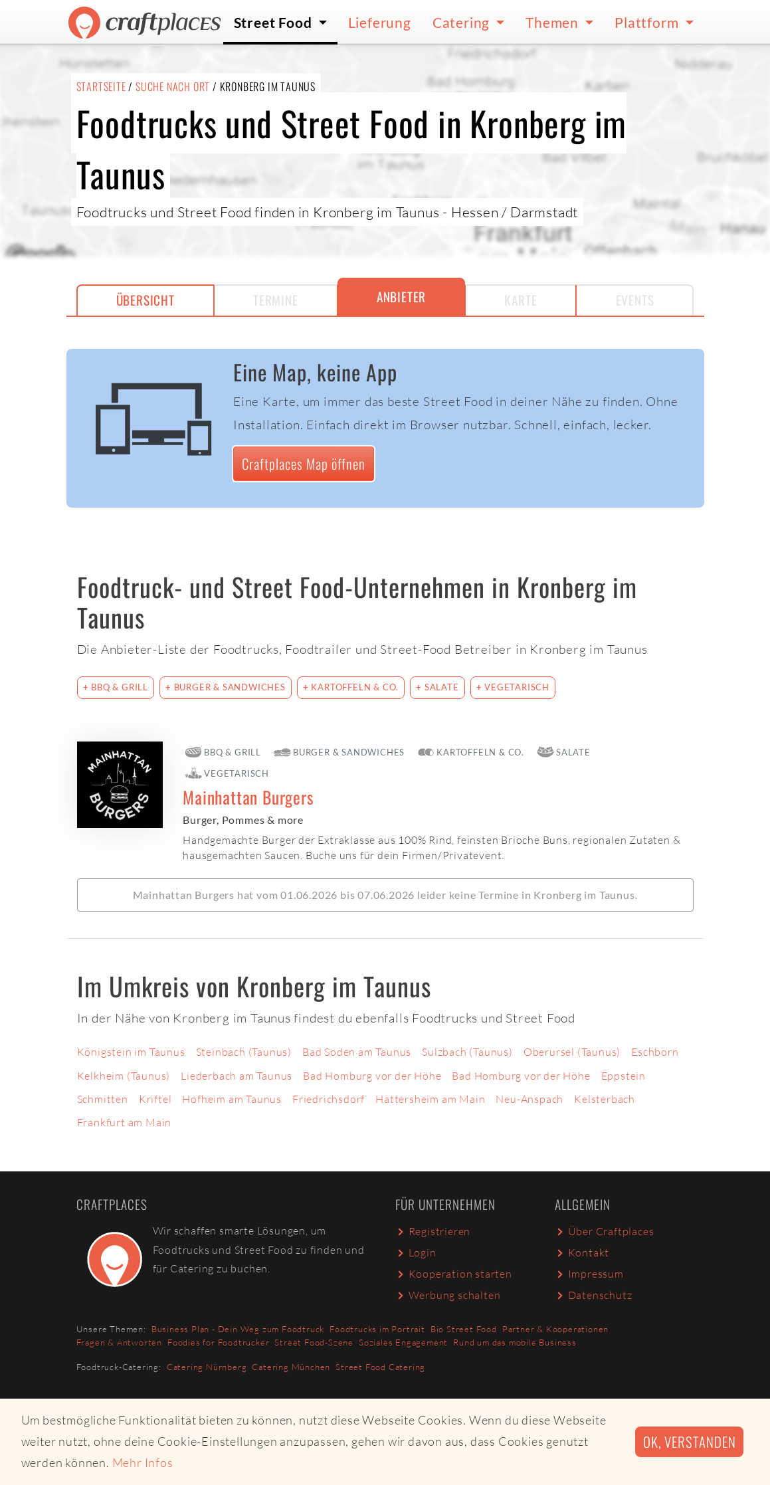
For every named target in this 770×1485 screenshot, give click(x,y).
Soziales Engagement (403, 1342)
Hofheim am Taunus (232, 1099)
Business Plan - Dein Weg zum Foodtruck (237, 1329)
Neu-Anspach (529, 1099)
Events (635, 300)
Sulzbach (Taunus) (467, 1051)
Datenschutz (593, 1295)
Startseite (101, 86)
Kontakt (582, 1252)
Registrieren (433, 1231)
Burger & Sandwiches (228, 687)
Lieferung (379, 22)
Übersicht (145, 300)
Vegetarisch (515, 687)
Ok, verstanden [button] (689, 1441)
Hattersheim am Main (430, 1099)
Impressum (589, 1273)
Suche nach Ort (173, 86)
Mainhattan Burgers (248, 797)
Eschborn (654, 1051)
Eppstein (623, 1075)
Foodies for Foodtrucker (218, 1342)
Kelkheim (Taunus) (124, 1075)
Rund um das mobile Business (515, 1342)
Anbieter (401, 296)
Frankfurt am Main (124, 1122)
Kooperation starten (453, 1273)
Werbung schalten (448, 1295)
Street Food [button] (275, 22)
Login (415, 1252)
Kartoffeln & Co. (354, 687)
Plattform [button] (648, 22)
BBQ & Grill (118, 687)
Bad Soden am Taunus (356, 1051)
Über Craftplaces (604, 1231)
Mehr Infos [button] (142, 1462)
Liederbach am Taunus (236, 1075)
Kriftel (155, 1099)
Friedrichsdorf (328, 1099)
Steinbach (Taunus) (244, 1051)
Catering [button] (463, 22)
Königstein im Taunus (131, 1051)
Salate (440, 687)
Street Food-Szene (313, 1342)
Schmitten (102, 1099)
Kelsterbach (604, 1099)
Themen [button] (554, 22)
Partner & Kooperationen (555, 1329)
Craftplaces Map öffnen (303, 463)
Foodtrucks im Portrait (377, 1329)
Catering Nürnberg (207, 1366)
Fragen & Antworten (119, 1342)
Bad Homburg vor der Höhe (372, 1075)
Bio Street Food (464, 1329)
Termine (275, 300)
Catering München (291, 1366)
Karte (520, 300)
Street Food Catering (380, 1366)
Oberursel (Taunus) (572, 1051)
